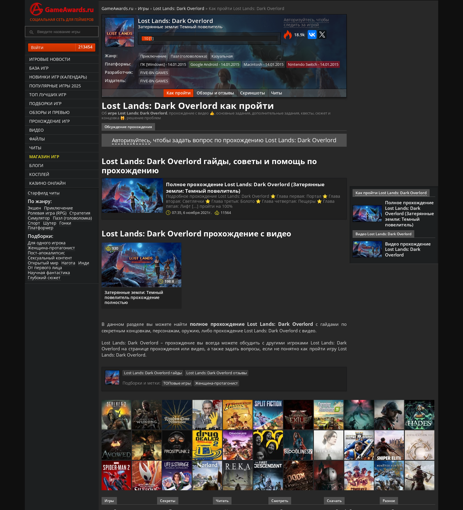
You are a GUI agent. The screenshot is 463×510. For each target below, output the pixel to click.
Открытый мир (43, 263)
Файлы (37, 139)
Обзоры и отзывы (215, 92)
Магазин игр (44, 156)
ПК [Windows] (152, 64)
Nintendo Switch (302, 64)
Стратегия (79, 213)
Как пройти (178, 92)
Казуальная (222, 56)
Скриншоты (252, 92)
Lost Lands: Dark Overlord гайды (153, 374)
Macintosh (253, 64)
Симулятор (39, 218)
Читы (35, 148)
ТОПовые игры (177, 384)
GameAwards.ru (117, 8)
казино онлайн (47, 183)
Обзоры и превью (49, 112)
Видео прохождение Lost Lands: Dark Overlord (408, 248)
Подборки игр (45, 103)
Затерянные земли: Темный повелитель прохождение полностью (134, 297)
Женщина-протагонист (51, 248)
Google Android (204, 64)
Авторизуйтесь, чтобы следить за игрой (306, 22)
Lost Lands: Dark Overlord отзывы (216, 374)
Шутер (49, 223)
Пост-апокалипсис (46, 253)
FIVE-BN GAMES (154, 72)
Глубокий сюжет (44, 277)
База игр (38, 68)
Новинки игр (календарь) (58, 77)
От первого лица (45, 267)
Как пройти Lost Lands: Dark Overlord (388, 192)
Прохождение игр (49, 121)
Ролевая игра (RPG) (47, 213)
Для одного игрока (47, 243)
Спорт (34, 223)
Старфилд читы (44, 193)
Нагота (68, 263)
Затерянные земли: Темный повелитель (177, 26)
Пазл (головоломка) (72, 218)
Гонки (65, 223)
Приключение (58, 208)
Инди (83, 263)
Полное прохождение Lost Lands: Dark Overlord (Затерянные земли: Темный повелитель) (250, 186)
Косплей (39, 174)
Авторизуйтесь (131, 139)
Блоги (36, 165)
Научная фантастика (49, 272)
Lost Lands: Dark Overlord (178, 8)
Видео (36, 130)
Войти (61, 47)
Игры (143, 8)
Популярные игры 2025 (55, 86)
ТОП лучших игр (47, 94)
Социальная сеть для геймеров (61, 11)
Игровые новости (49, 59)
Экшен (34, 208)
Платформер (40, 228)
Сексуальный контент (50, 258)
